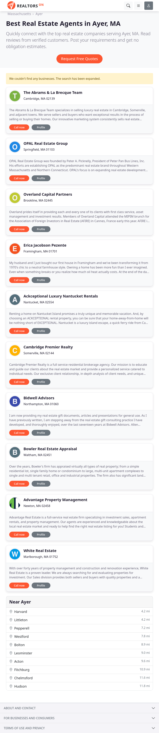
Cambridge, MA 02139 (39, 99)
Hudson (79, 686)
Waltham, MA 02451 (38, 455)
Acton (79, 661)
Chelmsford (79, 677)
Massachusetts (19, 14)
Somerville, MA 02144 (39, 353)
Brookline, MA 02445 (38, 200)
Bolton (79, 644)
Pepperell (79, 628)
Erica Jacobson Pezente (45, 245)
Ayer (39, 14)
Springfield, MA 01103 (39, 149)
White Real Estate (40, 550)
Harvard (79, 611)
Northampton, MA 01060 (41, 404)
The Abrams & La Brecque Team (53, 92)
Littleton (79, 619)
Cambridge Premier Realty (48, 347)
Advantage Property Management (55, 499)
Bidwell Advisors (39, 397)
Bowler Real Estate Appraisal (50, 448)
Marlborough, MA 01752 (41, 557)
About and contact (20, 708)
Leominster (79, 653)
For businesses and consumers (29, 718)
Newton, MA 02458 (37, 506)
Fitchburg (79, 669)
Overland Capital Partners (48, 194)
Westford (79, 636)
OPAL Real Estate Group (46, 143)
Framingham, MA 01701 (40, 251)
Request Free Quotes (79, 58)
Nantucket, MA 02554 (39, 302)
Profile (41, 127)
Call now (19, 127)
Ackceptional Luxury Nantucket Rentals (61, 296)
